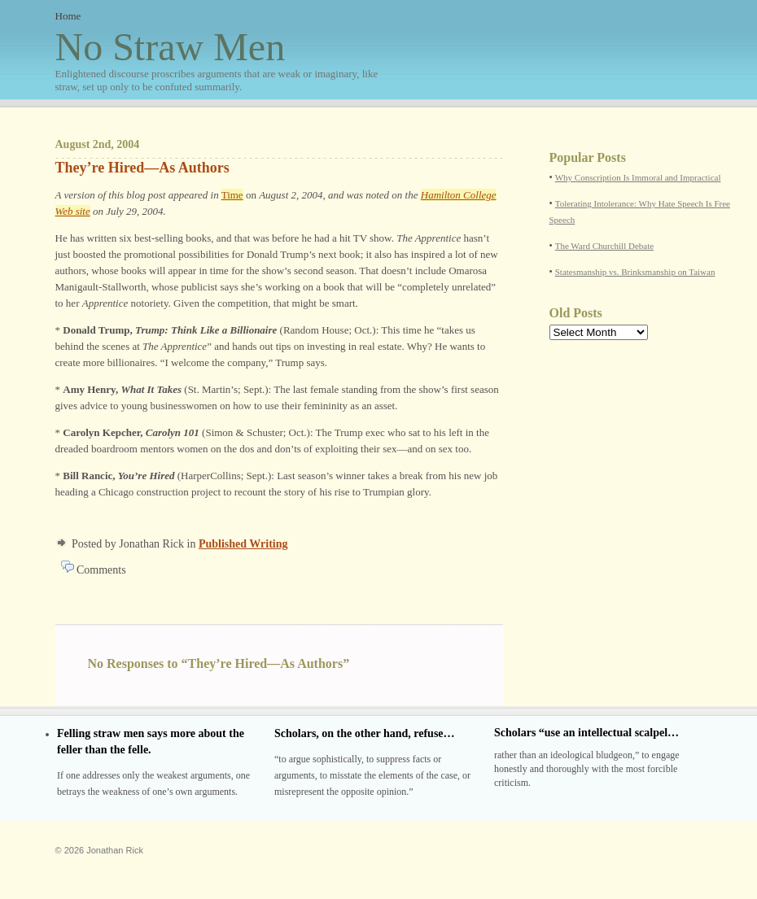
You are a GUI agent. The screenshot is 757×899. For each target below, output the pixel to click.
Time (232, 195)
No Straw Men (218, 59)
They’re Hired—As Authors (142, 167)
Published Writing (243, 544)
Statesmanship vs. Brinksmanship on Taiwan (635, 272)
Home (68, 16)
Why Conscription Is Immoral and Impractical (638, 177)
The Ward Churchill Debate (604, 246)
